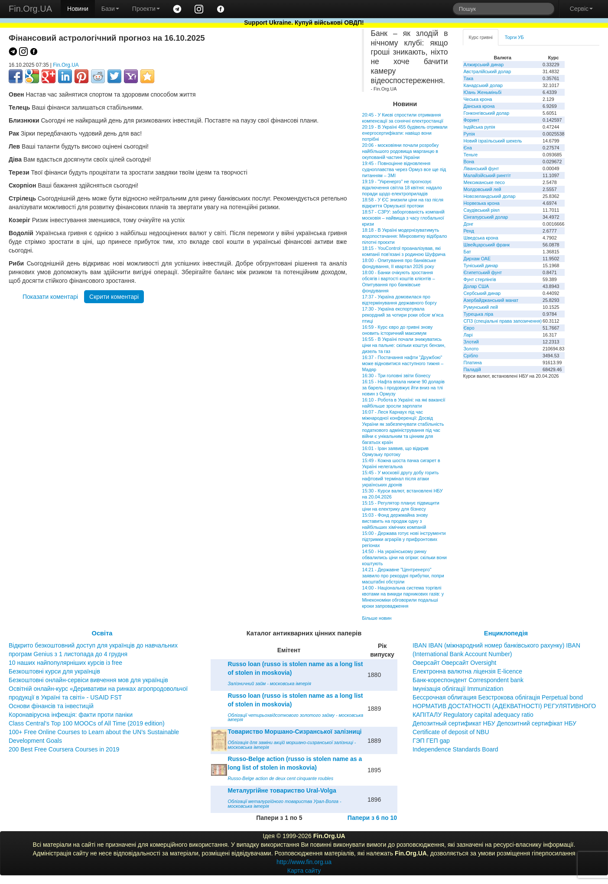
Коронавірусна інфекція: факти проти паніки (71, 714)
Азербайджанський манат (490, 300)
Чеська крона (477, 99)
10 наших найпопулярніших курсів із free (65, 662)
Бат (467, 251)
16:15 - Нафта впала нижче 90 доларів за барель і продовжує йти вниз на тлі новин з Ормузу (403, 387)
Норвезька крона (481, 203)
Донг (468, 224)
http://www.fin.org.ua (304, 861)
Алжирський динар (483, 64)
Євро (468, 327)
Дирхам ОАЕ (477, 258)
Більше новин (376, 618)
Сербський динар (482, 293)
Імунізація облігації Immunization (458, 688)
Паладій (472, 369)
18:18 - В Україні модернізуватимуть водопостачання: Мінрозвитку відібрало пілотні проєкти (404, 236)
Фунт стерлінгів (479, 279)
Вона (468, 161)
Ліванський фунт (481, 168)
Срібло (470, 355)
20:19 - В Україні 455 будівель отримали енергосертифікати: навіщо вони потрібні (404, 133)
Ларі (467, 334)
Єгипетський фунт (482, 272)
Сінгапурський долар (485, 217)
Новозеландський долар (489, 196)
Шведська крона (480, 237)
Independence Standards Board (455, 749)
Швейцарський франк (486, 244)
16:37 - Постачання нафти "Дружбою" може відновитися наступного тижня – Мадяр (402, 363)
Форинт (471, 120)
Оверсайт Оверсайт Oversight (454, 662)
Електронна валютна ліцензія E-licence (467, 671)
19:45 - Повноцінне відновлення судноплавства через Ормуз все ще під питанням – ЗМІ (404, 169)
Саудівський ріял (481, 210)
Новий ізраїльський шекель (492, 140)
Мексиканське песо (483, 182)
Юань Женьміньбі (482, 92)
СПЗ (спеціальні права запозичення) (502, 321)
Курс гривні (480, 37)
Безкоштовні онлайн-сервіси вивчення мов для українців (88, 680)
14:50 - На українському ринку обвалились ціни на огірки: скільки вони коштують (404, 557)
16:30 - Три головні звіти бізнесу (396, 375)
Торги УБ (514, 37)
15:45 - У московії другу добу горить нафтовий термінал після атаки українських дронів (400, 478)
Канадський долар (483, 85)
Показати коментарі (50, 296)
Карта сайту (304, 870)
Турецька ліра (478, 314)
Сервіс (581, 8)
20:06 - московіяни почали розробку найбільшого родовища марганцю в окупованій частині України (400, 151)
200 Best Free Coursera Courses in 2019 (64, 749)
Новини (77, 8)
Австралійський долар (487, 71)
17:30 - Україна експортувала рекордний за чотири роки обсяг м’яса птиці (402, 315)
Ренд (468, 230)
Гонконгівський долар (486, 113)
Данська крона (478, 106)
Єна (467, 147)
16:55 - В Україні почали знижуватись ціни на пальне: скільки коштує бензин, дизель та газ (403, 345)
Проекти (146, 8)
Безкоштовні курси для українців (54, 671)
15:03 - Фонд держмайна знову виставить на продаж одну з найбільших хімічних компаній (395, 521)
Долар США (476, 286)
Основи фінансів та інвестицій (51, 706)
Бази (110, 8)
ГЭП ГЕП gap (431, 740)
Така (468, 78)
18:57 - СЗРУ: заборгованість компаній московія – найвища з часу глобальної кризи (403, 218)
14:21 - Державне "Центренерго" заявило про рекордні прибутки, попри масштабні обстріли (403, 575)
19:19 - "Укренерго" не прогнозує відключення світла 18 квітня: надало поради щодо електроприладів (402, 187)
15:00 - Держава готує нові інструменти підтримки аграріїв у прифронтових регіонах (403, 539)
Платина (472, 362)
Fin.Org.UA (30, 8)
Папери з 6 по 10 (372, 817)
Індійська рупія (479, 127)
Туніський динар (480, 265)
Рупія (469, 133)
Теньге (470, 154)
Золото (470, 348)
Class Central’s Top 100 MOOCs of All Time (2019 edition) (87, 723)
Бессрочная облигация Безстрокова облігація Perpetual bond (498, 697)
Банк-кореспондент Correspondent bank (468, 680)
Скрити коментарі (114, 296)
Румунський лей (480, 307)
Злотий (470, 341)
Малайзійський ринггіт (486, 175)
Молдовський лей (482, 189)
